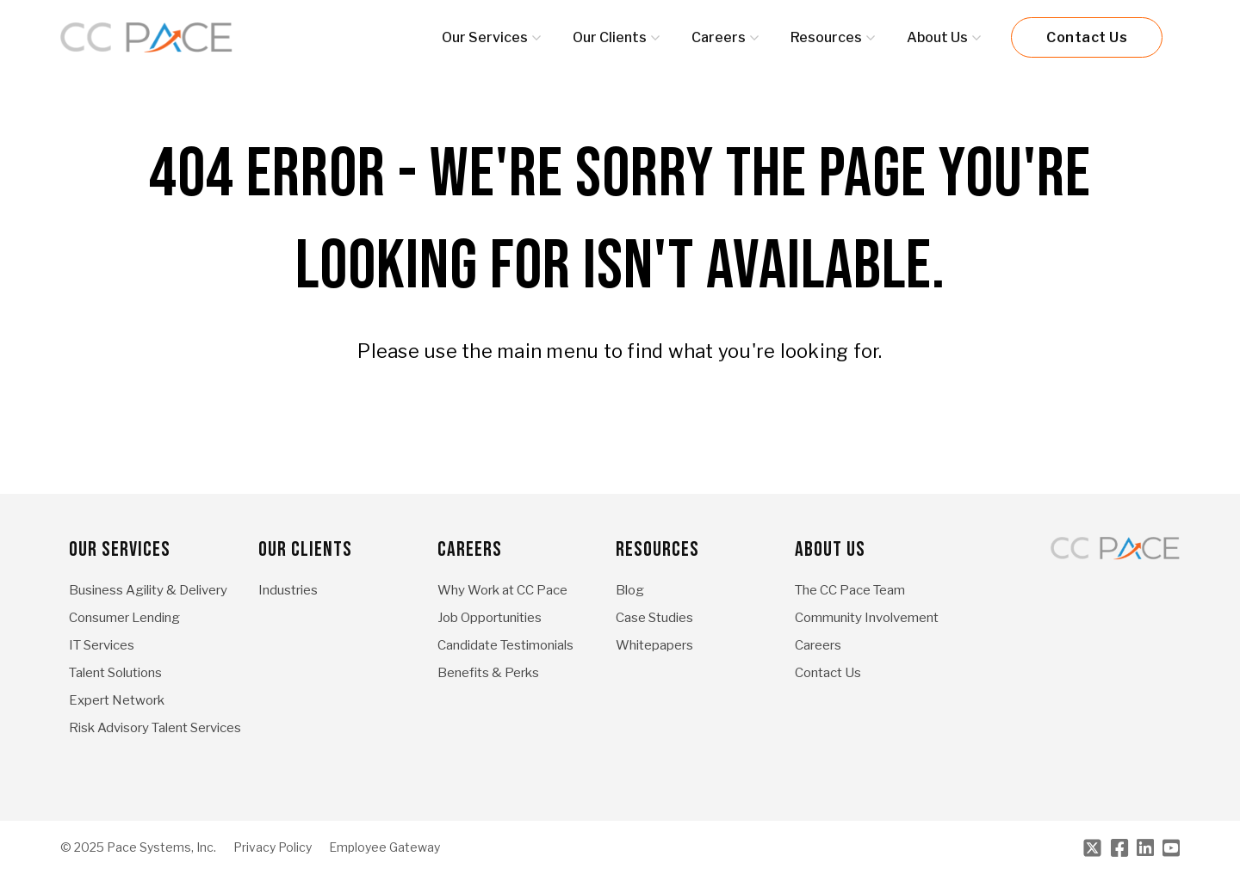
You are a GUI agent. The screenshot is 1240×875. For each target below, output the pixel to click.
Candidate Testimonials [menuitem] (505, 645)
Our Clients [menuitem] (305, 549)
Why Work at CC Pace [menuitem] (502, 590)
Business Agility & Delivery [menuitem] (148, 590)
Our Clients (610, 37)
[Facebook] (1119, 848)
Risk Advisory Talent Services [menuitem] (155, 728)
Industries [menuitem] (288, 590)
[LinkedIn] (1145, 848)
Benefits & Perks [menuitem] (488, 673)
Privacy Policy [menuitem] (272, 847)
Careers (718, 37)
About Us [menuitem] (830, 549)
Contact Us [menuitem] (828, 673)
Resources (826, 37)
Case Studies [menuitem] (654, 617)
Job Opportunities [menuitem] (489, 617)
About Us (937, 37)
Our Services (485, 37)
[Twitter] (1092, 848)
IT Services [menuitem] (101, 645)
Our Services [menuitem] (119, 549)
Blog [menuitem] (630, 590)
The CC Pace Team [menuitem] (850, 590)
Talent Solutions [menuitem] (115, 673)
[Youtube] (1171, 848)
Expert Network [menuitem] (116, 700)
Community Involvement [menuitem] (867, 617)
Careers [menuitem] (469, 549)
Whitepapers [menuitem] (654, 645)
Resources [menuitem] (657, 549)
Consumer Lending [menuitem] (124, 617)
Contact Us (1086, 37)
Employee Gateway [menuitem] (384, 847)
